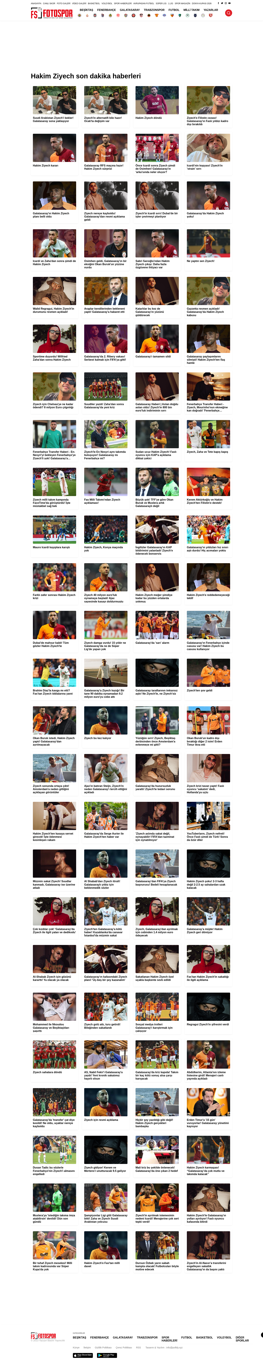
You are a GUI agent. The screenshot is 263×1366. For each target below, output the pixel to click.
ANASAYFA (36, 3)
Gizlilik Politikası (103, 1347)
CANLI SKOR (49, 3)
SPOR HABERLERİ (123, 3)
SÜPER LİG (161, 3)
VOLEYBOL (107, 3)
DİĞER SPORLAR (242, 1339)
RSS (138, 1347)
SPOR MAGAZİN (182, 3)
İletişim (87, 1347)
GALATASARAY (130, 10)
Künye (76, 1347)
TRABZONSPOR (154, 10)
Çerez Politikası (124, 1347)
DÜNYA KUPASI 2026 (202, 3)
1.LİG (170, 3)
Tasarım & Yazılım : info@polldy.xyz (164, 1347)
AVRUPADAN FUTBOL (143, 3)
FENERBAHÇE (106, 10)
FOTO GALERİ (63, 3)
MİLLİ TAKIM (191, 10)
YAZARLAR (211, 10)
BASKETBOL (94, 3)
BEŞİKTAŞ (86, 10)
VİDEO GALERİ (79, 3)
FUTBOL (174, 10)
